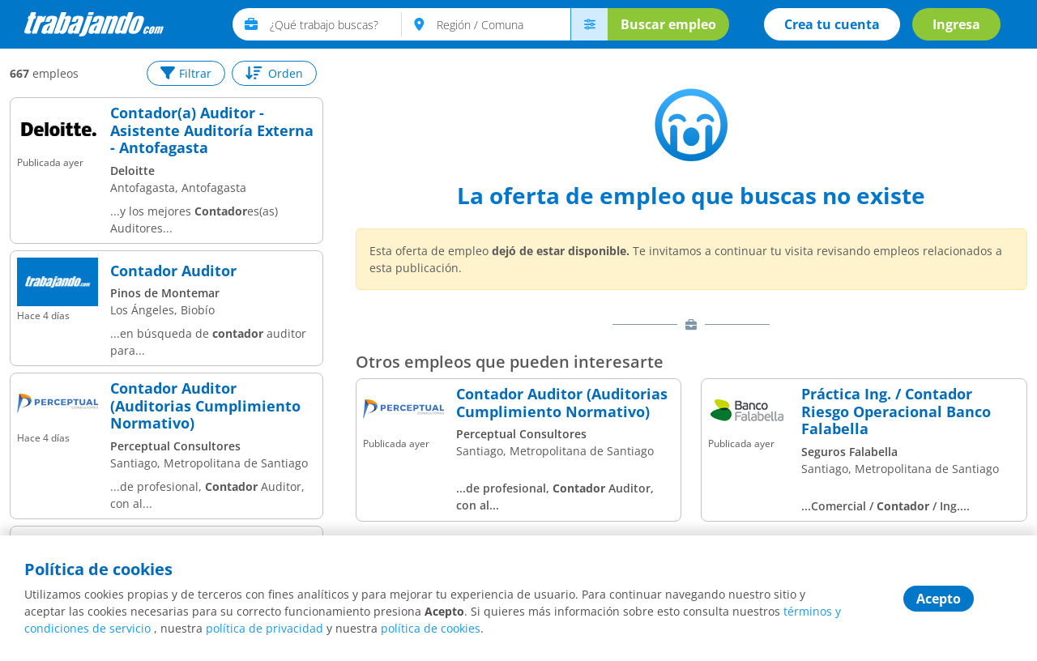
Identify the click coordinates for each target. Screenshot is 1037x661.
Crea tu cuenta (832, 24)
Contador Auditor (173, 271)
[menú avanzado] (589, 24)
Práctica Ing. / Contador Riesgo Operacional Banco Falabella (896, 412)
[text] (336, 24)
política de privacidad (264, 628)
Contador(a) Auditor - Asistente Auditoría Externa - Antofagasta (212, 130)
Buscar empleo (668, 24)
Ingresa (956, 24)
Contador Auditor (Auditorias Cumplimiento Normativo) (205, 406)
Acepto (938, 599)
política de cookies (430, 628)
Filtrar (185, 73)
